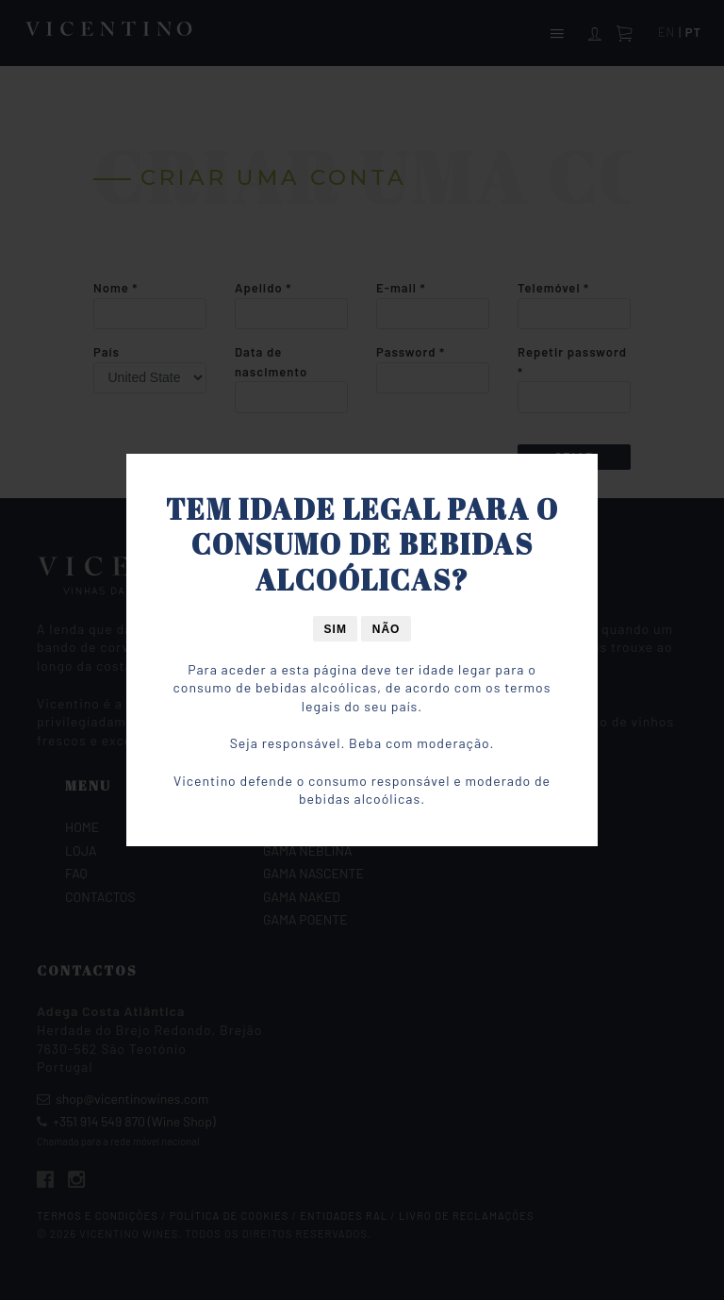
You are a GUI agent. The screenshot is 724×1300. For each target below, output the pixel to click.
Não (386, 629)
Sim (335, 629)
